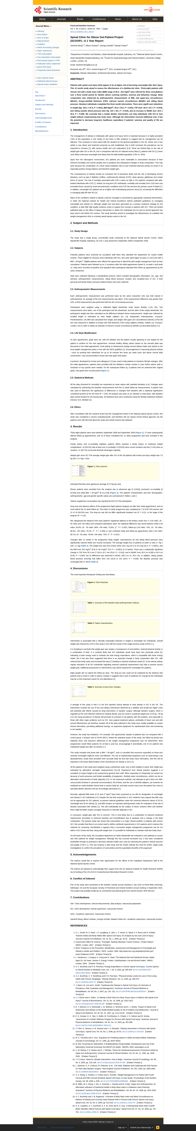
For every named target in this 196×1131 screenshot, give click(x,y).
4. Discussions (79, 568)
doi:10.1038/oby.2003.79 (86, 982)
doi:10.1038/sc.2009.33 (89, 1112)
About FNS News (43, 67)
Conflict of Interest (43, 122)
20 (97, 797)
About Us (137, 19)
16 (72, 717)
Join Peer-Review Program (62, 1127)
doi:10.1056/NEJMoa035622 (87, 1072)
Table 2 (85, 546)
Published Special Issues (47, 81)
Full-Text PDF (143, 29)
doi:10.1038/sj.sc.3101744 (124, 1103)
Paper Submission (44, 51)
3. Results (76, 426)
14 (158, 326)
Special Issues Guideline (46, 84)
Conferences (99, 19)
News (118, 19)
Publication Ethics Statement (48, 64)
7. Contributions (79, 897)
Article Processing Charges (47, 47)
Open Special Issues (45, 78)
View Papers (41, 34)
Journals (61, 19)
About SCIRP (92, 1122)
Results (38, 109)
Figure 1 (104, 371)
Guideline (40, 44)
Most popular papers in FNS (48, 60)
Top (36, 92)
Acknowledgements (43, 118)
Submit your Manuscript (140, 1127)
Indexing (40, 31)
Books (80, 19)
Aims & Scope (42, 38)
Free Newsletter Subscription (48, 57)
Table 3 (94, 562)
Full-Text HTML (144, 32)
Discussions (40, 113)
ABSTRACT (77, 79)
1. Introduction (79, 129)
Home (42, 19)
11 (152, 644)
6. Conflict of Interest (82, 878)
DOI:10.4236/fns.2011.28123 (82, 32)
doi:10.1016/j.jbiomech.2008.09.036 (90, 1004)
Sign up (121, 1127)
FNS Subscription (44, 54)
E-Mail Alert (42, 1127)
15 (111, 361)
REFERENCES (78, 925)
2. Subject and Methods (84, 223)
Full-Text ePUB (143, 35)
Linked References (145, 39)
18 (132, 762)
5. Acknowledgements (83, 854)
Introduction (40, 100)
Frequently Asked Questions (48, 70)
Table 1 (91, 603)
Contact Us (109, 1122)
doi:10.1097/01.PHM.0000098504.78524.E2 (93, 1025)
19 (107, 779)
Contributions (41, 127)
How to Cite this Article (146, 42)
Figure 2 (114, 493)
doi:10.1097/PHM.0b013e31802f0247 (131, 991)
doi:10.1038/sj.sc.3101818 (133, 1032)
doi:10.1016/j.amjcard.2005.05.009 (111, 1062)
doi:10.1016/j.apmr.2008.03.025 (88, 1093)
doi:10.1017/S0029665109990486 (114, 1081)
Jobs (154, 19)
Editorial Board (42, 41)
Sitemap (101, 1122)
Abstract (141, 26)
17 (104, 747)
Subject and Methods (44, 104)
